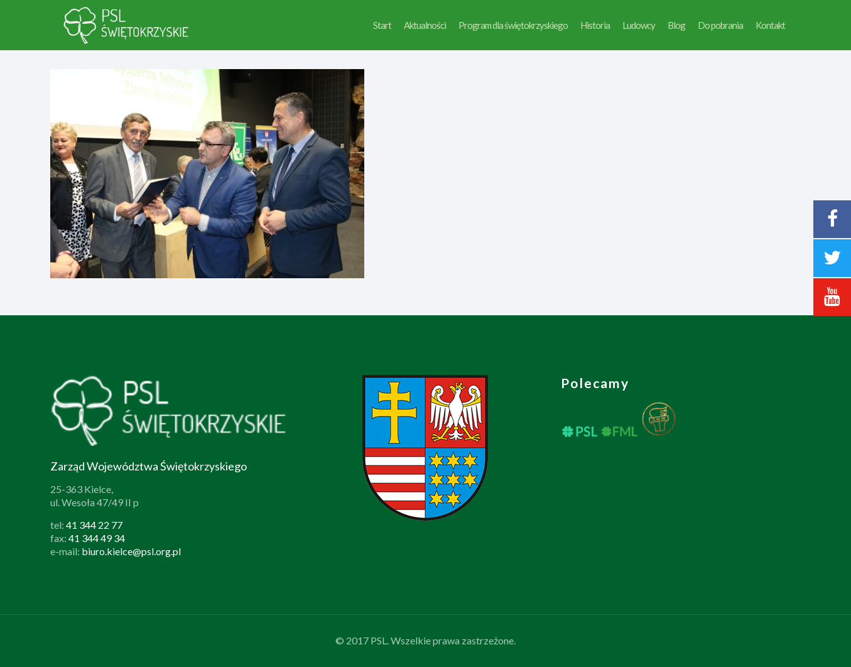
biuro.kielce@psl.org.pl (131, 551)
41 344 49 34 (96, 538)
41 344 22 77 (94, 525)
